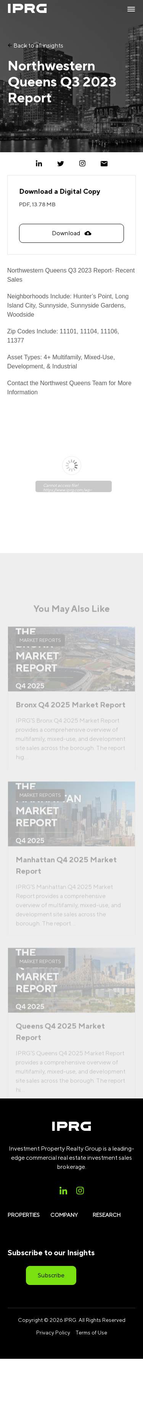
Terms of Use (91, 1332)
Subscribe (51, 1275)
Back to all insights (35, 45)
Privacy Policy (53, 1332)
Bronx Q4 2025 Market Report (70, 713)
